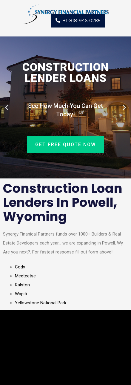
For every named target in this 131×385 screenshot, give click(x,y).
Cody (20, 267)
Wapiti (21, 294)
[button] (6, 107)
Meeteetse (25, 276)
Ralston (22, 285)
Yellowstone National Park (40, 302)
